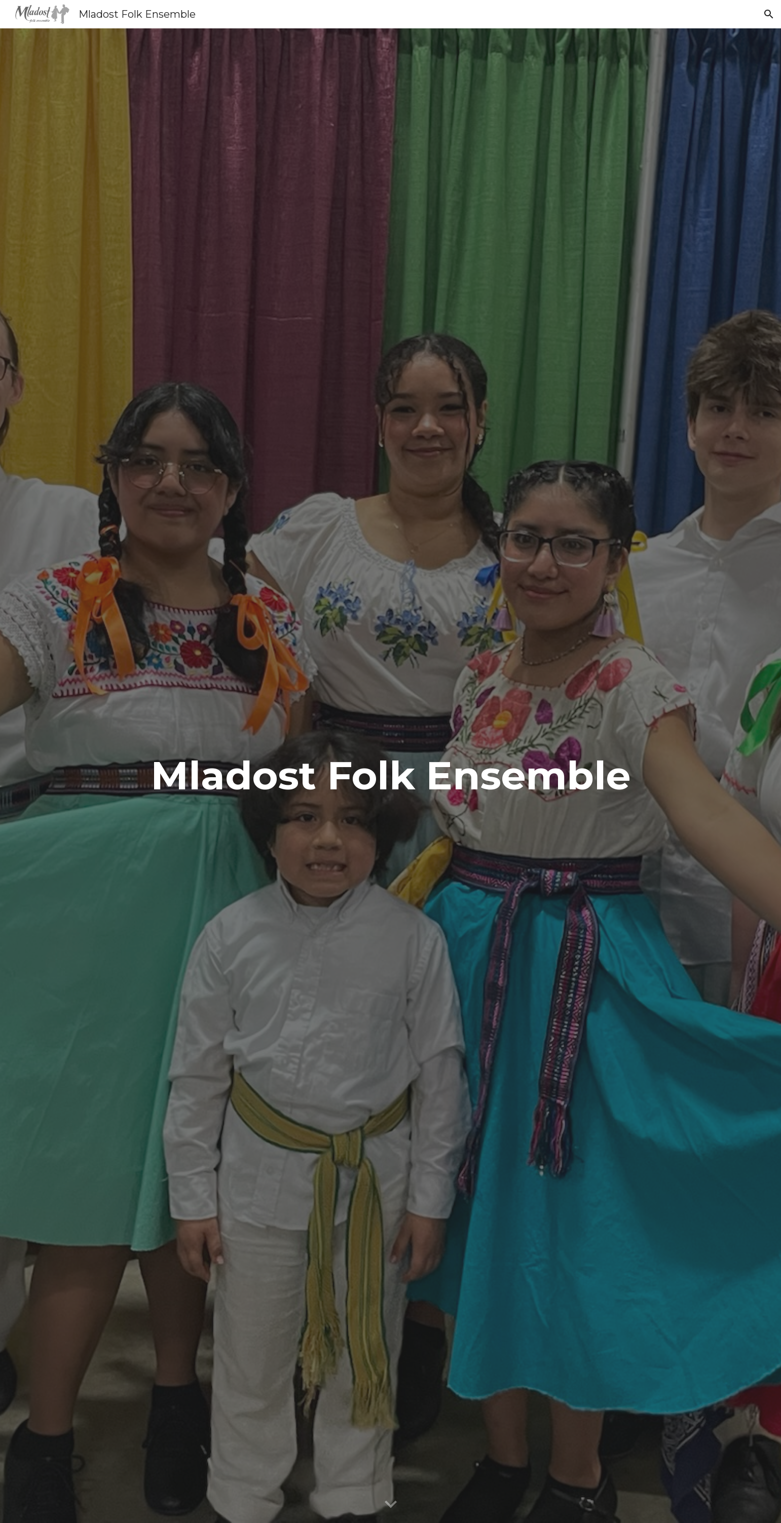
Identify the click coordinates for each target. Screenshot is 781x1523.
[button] (769, 14)
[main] (390, 775)
